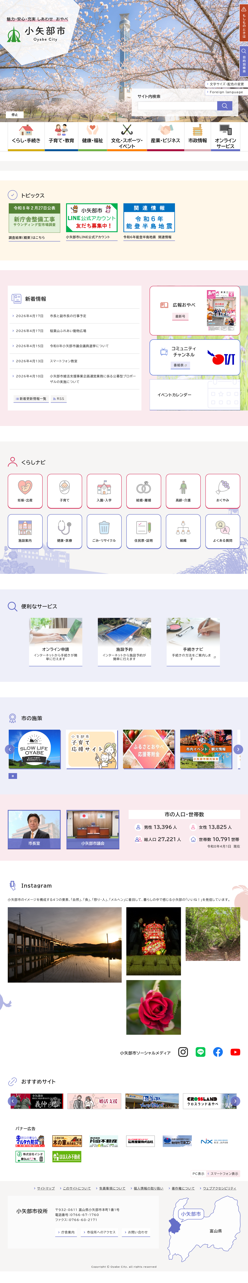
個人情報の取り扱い (149, 1188)
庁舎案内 (68, 1232)
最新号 (180, 316)
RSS (60, 398)
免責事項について (112, 1188)
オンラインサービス (225, 143)
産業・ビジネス (165, 140)
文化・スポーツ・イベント (127, 143)
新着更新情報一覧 (33, 398)
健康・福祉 (92, 140)
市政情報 (197, 140)
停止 (15, 114)
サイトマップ (46, 1188)
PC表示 (198, 1173)
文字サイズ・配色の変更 (227, 84)
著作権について (183, 1188)
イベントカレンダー (175, 395)
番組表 (180, 365)
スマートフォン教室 (64, 361)
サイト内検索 (149, 96)
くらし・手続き (26, 140)
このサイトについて (77, 1188)
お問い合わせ (138, 1232)
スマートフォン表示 (224, 1173)
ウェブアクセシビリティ (219, 1188)
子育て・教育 (61, 140)
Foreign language (226, 92)
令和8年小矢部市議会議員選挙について (79, 345)
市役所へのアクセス (101, 1232)
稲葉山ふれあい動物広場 (68, 330)
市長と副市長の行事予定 (68, 315)
